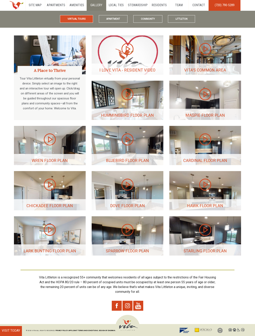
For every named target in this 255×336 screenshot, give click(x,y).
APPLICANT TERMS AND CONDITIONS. (83, 330)
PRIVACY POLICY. (61, 330)
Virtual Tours (76, 19)
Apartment (113, 19)
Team (179, 5)
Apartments (56, 5)
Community (148, 19)
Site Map (35, 5)
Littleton (181, 19)
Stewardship (138, 5)
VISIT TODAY (11, 330)
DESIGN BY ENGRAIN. (107, 330)
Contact (198, 5)
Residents (159, 5)
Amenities (77, 5)
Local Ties (116, 5)
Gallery (96, 5)
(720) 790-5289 (224, 5)
